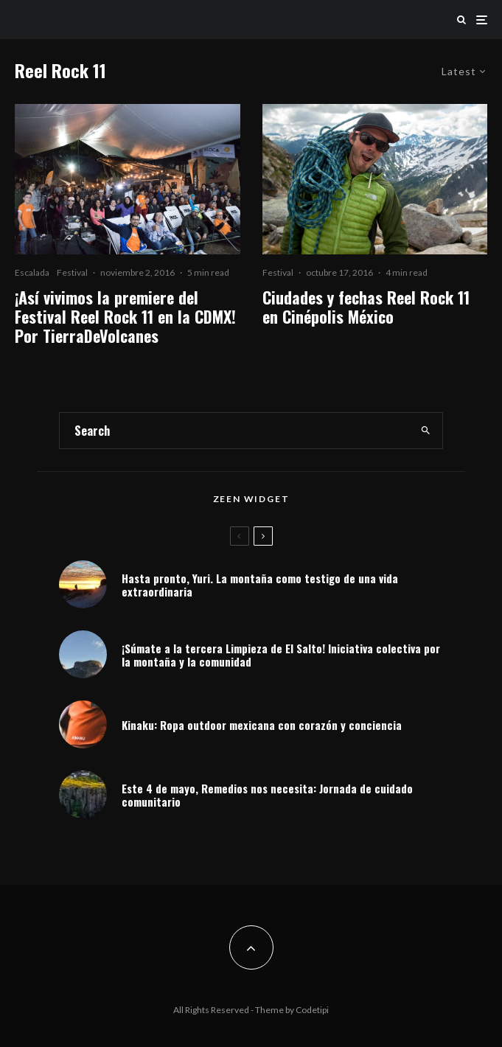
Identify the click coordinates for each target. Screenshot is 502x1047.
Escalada (32, 272)
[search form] (234, 430)
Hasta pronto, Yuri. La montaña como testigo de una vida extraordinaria (260, 584)
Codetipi (312, 1009)
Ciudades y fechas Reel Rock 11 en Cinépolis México (366, 307)
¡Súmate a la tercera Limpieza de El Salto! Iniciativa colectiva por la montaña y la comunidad (281, 654)
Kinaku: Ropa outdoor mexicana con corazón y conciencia (262, 724)
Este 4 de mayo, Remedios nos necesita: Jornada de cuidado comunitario (267, 795)
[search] (425, 430)
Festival (72, 272)
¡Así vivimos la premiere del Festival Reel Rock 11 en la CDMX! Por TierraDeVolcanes (125, 317)
